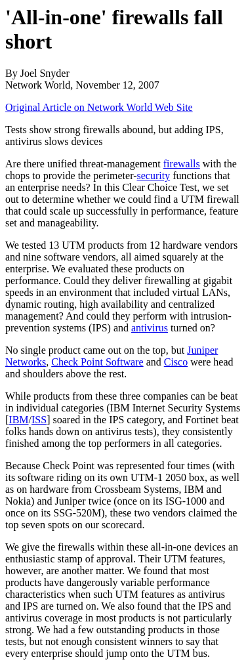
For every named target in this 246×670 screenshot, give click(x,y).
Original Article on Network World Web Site (99, 107)
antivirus (149, 327)
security (154, 175)
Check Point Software (97, 361)
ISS (39, 419)
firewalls (181, 163)
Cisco (176, 361)
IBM (18, 419)
